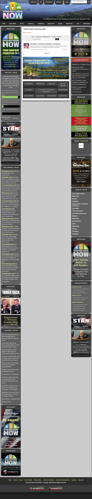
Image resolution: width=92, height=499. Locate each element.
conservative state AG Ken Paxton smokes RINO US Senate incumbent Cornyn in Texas (10, 345)
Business (30, 23)
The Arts (74, 229)
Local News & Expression (79, 213)
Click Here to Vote (6, 117)
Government (12, 23)
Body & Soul (51, 23)
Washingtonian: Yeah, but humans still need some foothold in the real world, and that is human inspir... (10, 212)
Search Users (27, 32)
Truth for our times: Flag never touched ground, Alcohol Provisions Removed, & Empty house (10, 380)
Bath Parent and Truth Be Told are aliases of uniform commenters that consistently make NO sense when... (10, 267)
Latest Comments (29, 96)
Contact (15, 480)
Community (41, 23)
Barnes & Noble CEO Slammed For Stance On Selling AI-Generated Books (10, 365)
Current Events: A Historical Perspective (46, 90)
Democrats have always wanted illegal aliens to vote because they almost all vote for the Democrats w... (10, 238)
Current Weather (63, 90)
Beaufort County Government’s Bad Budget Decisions (10, 370)
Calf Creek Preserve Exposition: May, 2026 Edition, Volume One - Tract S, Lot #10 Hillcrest (80, 75)
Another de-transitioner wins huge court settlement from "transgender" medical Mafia (10, 387)
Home (3, 23)
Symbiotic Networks (77, 302)
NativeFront (69, 23)
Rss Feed (74, 480)
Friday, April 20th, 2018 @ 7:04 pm (41, 49)
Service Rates (28, 480)
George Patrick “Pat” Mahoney (10, 374)
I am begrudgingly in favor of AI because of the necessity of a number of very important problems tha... (10, 248)
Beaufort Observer (63, 84)
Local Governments (77, 211)
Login (67, 2)
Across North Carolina (78, 193)
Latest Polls (40, 96)
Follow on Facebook (48, 480)
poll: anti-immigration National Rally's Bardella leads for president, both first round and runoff (10, 337)
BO (41, 2)
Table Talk (33, 2)
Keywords (81, 480)
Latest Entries (63, 96)
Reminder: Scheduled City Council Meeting (79, 88)
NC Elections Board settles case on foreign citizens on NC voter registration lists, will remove (11, 358)
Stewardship (86, 23)
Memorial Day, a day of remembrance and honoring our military (80, 69)
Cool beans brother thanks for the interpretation (10, 173)
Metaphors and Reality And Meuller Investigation (45, 44)
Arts (78, 23)
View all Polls (15, 118)
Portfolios (29, 90)
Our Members (29, 84)
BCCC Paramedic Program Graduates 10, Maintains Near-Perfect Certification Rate (80, 82)
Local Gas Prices (77, 287)
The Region (75, 231)
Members (59, 2)
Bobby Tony (66, 49)
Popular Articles (76, 295)
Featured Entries (51, 96)
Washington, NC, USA (81, 148)
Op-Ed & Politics (76, 221)
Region (60, 23)
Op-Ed (21, 23)
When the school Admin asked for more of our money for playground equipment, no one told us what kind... (10, 257)
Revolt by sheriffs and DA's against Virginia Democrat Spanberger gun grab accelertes (10, 351)
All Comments (5, 281)
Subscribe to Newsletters (63, 480)
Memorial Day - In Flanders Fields (11, 399)
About (21, 480)
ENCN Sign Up (40, 84)
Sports (74, 223)
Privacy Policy (37, 480)
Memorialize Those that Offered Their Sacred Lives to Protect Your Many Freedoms (10, 394)
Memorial (74, 216)
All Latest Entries (6, 402)
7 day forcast (83, 141)
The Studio (75, 234)
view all (15, 72)
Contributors (49, 2)
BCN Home (52, 84)
